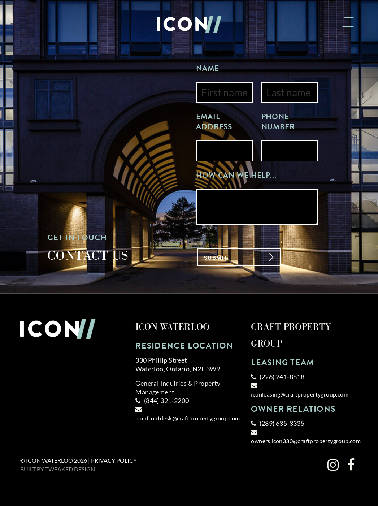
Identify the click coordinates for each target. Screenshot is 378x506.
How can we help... (236, 175)
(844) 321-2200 (166, 401)
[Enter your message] (257, 207)
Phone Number (278, 122)
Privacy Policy (114, 460)
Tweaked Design (70, 469)
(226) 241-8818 (282, 377)
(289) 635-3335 (282, 423)
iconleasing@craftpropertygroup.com (299, 394)
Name (207, 69)
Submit (234, 256)
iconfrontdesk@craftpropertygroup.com (187, 418)
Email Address (214, 122)
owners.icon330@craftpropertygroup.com (306, 440)
